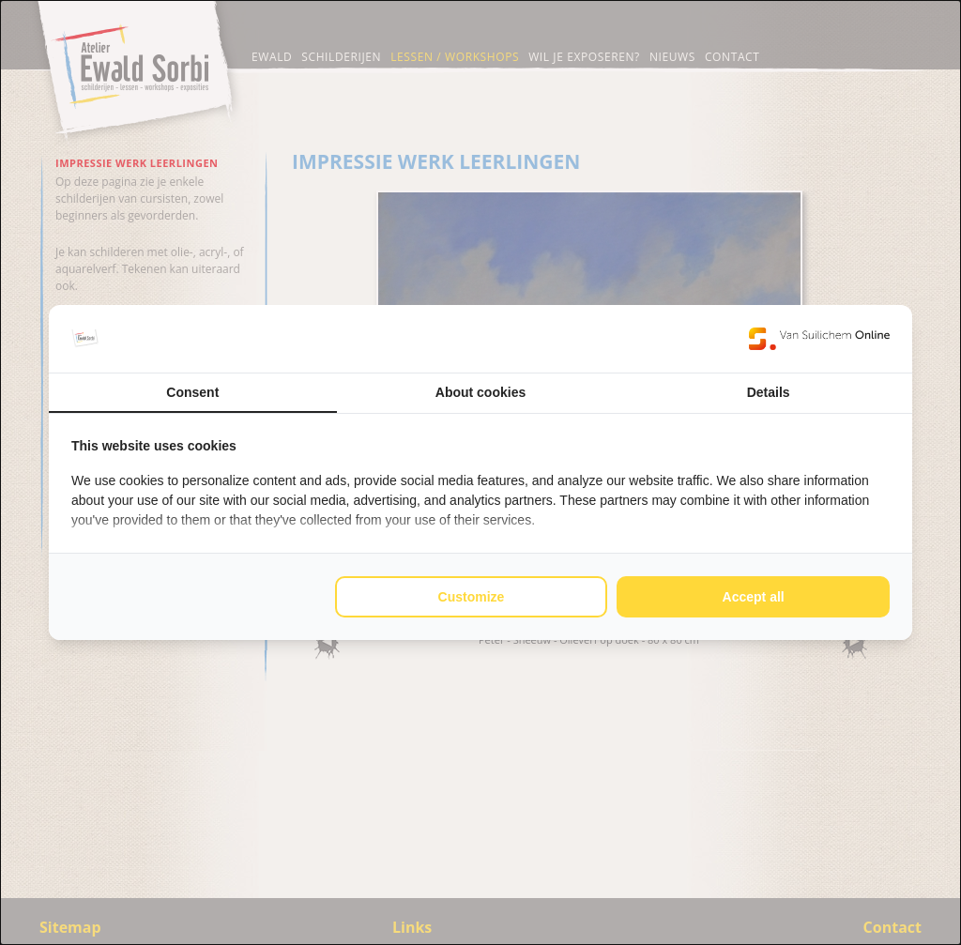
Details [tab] (768, 392)
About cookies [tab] (480, 392)
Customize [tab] (471, 596)
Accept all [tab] (754, 596)
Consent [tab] (192, 392)
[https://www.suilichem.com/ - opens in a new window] (819, 339)
